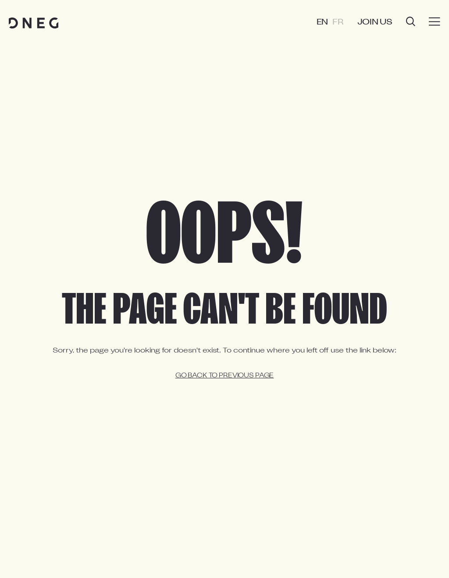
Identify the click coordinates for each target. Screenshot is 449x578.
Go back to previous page (224, 376)
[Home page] (33, 23)
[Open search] (410, 22)
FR (338, 22)
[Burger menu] (434, 22)
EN (322, 22)
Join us (374, 22)
